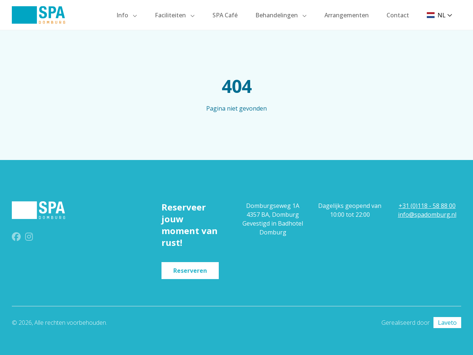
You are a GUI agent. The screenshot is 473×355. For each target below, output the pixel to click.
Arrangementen (346, 15)
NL (439, 15)
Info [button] (123, 15)
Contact (398, 15)
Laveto (447, 323)
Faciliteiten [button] (171, 15)
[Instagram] (29, 238)
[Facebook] (17, 238)
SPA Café (225, 15)
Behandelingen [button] (277, 15)
